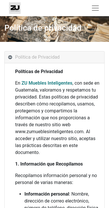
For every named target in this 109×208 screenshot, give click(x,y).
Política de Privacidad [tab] (37, 57)
